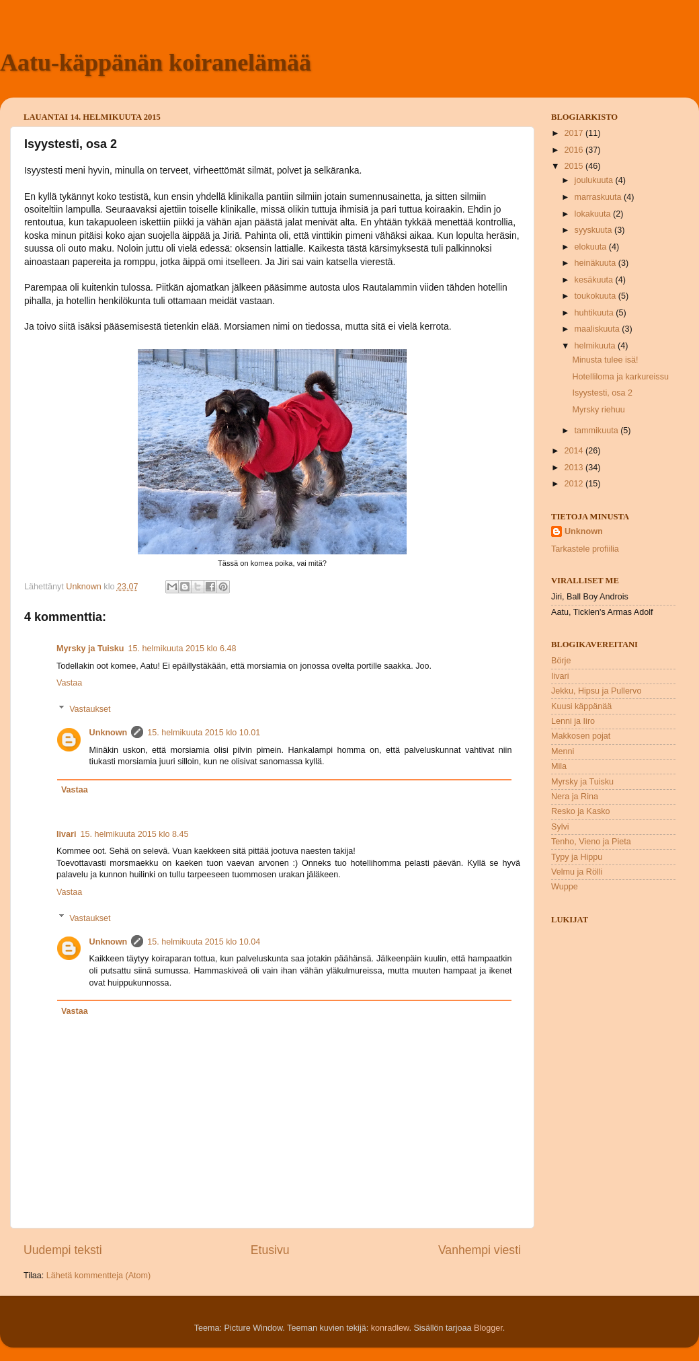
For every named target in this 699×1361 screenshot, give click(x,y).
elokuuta (592, 247)
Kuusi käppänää (581, 706)
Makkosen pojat (580, 736)
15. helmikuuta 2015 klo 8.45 (134, 834)
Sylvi (560, 827)
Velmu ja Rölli (576, 872)
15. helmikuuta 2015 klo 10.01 (203, 732)
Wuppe (564, 886)
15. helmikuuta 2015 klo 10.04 (203, 942)
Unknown (108, 732)
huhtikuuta (595, 313)
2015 (574, 166)
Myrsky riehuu (598, 409)
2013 (574, 467)
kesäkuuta (595, 280)
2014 (574, 450)
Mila (559, 766)
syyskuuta (595, 230)
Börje (561, 660)
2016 (574, 150)
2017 (574, 133)
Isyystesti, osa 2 (602, 393)
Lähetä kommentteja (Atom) (98, 1275)
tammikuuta (598, 430)
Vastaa (69, 683)
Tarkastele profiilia (585, 549)
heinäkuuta (596, 263)
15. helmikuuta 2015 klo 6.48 (182, 648)
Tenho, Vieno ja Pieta (591, 841)
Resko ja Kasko (580, 811)
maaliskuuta (598, 329)
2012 (574, 483)
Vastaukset (89, 708)
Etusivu (270, 1250)
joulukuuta (595, 180)
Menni (562, 751)
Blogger (488, 1328)
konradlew (390, 1328)
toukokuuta (596, 296)
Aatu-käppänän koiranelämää (155, 62)
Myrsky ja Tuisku (90, 648)
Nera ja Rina (574, 796)
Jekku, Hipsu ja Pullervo (596, 691)
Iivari (66, 834)
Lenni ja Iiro (573, 721)
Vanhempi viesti (479, 1250)
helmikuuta (596, 346)
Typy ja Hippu (576, 857)
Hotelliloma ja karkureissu (620, 376)
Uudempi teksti (63, 1250)
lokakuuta (594, 214)
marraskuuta (599, 197)
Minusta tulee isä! (605, 360)
